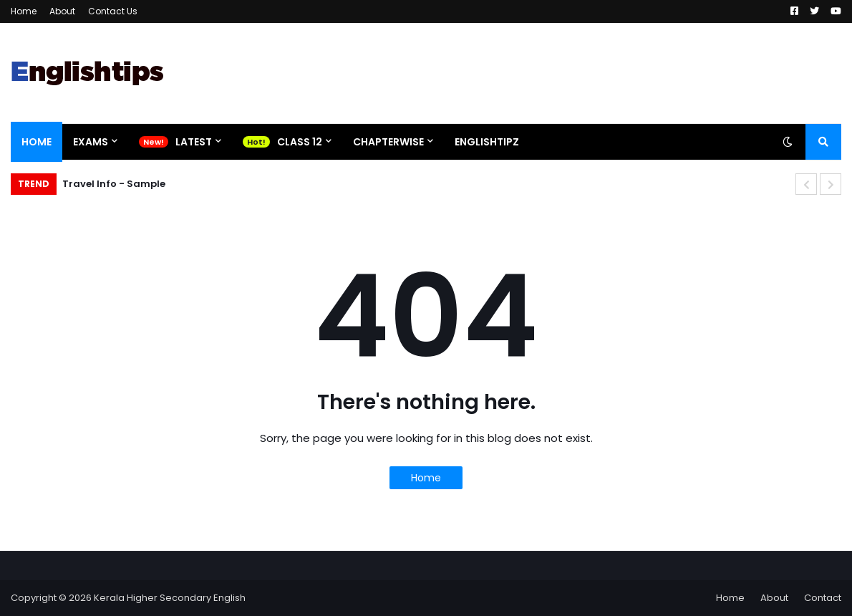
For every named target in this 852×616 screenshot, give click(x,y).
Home (24, 11)
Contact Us (112, 11)
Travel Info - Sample (113, 184)
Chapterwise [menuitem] (388, 142)
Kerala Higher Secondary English (170, 598)
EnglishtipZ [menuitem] (487, 142)
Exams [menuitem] (90, 142)
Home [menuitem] (36, 142)
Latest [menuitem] (193, 142)
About (62, 11)
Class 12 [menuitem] (299, 142)
